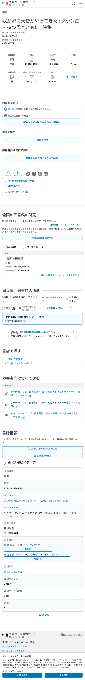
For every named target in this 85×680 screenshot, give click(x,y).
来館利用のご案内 (59, 308)
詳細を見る (65, 667)
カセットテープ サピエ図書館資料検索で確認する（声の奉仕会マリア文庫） (44, 415)
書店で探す (42, 140)
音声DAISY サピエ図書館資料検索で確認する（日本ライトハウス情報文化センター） (45, 393)
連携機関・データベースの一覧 (66, 225)
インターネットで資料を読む (15, 646)
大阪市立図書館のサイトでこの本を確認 (60, 275)
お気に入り (8, 173)
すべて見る (72, 77)
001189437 (52, 554)
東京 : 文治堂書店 (13, 571)
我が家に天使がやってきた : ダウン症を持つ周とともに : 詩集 (36, 500)
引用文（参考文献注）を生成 (19, 180)
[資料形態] (36, 247)
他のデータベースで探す (17, 191)
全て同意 (64, 675)
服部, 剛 (8, 545)
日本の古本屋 (15, 359)
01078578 (35, 545)
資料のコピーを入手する (13, 650)
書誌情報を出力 (13, 186)
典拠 (28, 549)
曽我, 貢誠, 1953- (13, 554)
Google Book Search (19, 363)
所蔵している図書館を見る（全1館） (42, 121)
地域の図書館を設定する (56, 238)
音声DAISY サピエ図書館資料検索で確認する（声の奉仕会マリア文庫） (45, 404)
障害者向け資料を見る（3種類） (42, 158)
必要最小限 (22, 675)
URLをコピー (18, 173)
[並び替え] (14, 247)
